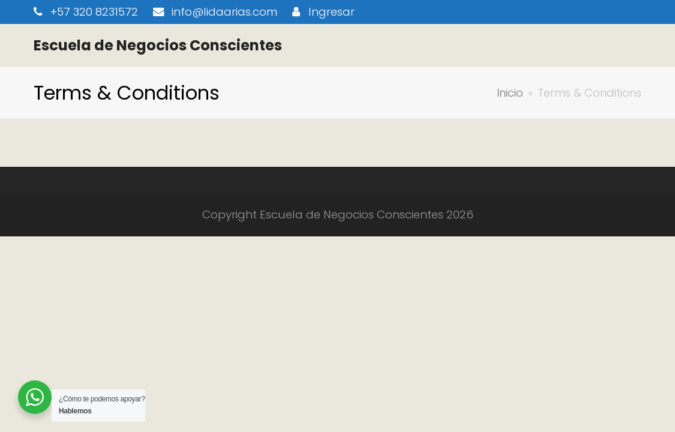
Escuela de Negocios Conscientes (158, 45)
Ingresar (331, 11)
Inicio (510, 92)
